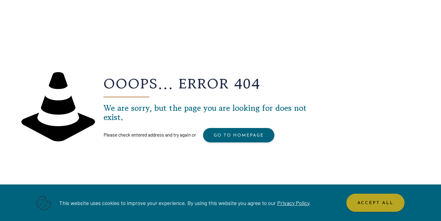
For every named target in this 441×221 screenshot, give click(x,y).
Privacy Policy (293, 203)
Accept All (375, 203)
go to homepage (239, 135)
